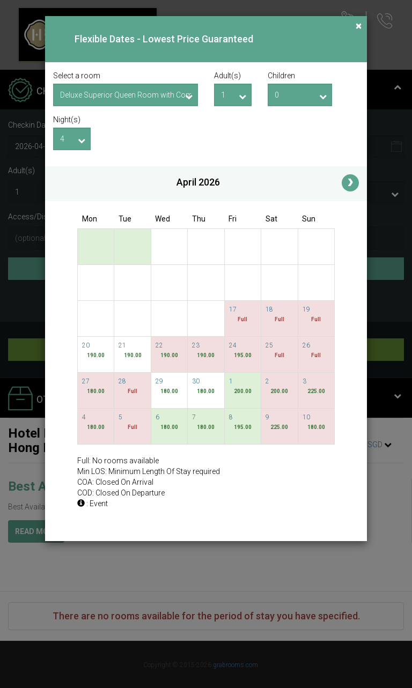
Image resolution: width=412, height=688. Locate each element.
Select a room (76, 75)
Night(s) (66, 119)
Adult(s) (227, 75)
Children (281, 75)
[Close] (359, 26)
